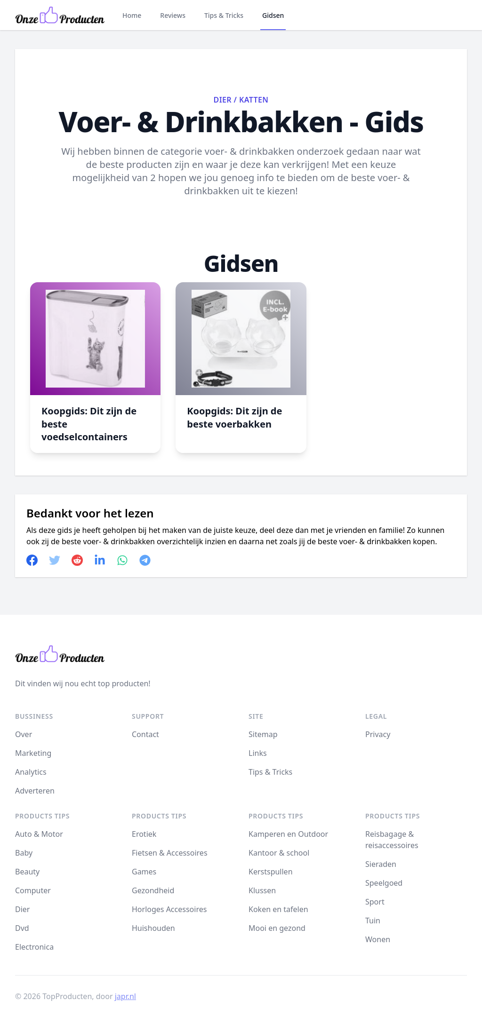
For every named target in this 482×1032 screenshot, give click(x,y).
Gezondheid (153, 890)
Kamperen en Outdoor (288, 834)
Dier (223, 100)
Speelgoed (383, 883)
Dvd (22, 928)
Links (258, 753)
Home (131, 15)
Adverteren (35, 791)
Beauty (27, 871)
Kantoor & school (279, 853)
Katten (254, 100)
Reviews (172, 15)
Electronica (34, 947)
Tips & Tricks (223, 15)
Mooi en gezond (277, 928)
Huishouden (153, 928)
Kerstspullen (271, 871)
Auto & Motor (39, 834)
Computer (33, 890)
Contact (145, 734)
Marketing (33, 753)
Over (23, 734)
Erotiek (144, 834)
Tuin (372, 920)
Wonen (377, 939)
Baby (23, 853)
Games (144, 871)
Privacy (377, 734)
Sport (375, 902)
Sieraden (380, 864)
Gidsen (273, 15)
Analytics (31, 772)
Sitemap (263, 734)
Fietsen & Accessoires (170, 853)
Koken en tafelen (278, 909)
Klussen (262, 890)
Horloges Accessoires (169, 909)
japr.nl (125, 996)
